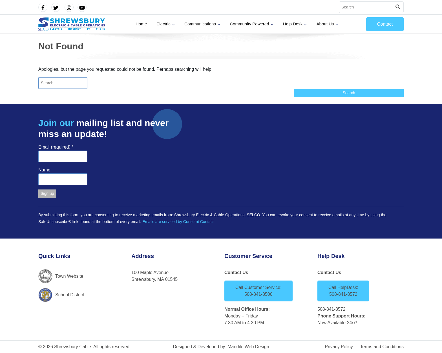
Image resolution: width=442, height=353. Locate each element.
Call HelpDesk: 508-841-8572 (343, 291)
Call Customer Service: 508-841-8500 (258, 291)
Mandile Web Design (248, 346)
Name (44, 169)
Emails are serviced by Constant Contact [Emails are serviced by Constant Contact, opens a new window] (178, 221)
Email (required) (56, 147)
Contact (385, 24)
